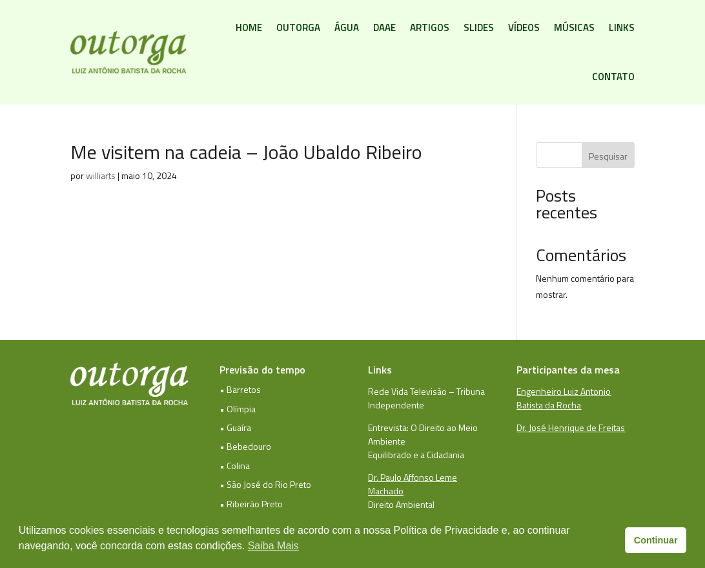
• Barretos (240, 389)
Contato (613, 76)
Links (622, 27)
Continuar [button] (656, 540)
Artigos (429, 27)
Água (346, 27)
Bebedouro (249, 446)
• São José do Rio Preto (265, 484)
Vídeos (524, 27)
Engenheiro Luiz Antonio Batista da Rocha (563, 398)
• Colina (235, 465)
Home (249, 27)
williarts (101, 175)
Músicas (574, 27)
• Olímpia (238, 408)
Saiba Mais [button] (273, 545)
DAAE (384, 27)
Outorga (298, 27)
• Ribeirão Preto (251, 503)
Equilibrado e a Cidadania (416, 454)
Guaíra (239, 427)
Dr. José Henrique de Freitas (570, 427)
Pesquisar (608, 156)
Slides (479, 27)
